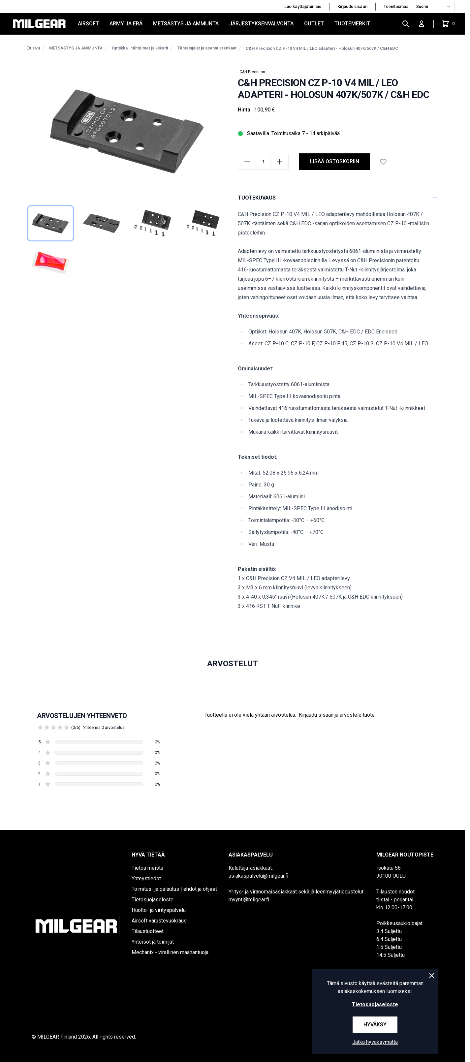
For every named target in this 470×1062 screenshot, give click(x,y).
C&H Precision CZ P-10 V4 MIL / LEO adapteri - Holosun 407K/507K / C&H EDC (322, 48)
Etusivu (33, 48)
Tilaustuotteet (148, 931)
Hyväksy (375, 1024)
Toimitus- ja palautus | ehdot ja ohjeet (174, 889)
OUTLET (314, 23)
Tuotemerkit (352, 23)
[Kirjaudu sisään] (421, 23)
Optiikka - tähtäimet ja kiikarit (140, 48)
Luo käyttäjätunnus (302, 6)
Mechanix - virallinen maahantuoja (170, 952)
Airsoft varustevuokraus (159, 921)
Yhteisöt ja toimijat (153, 942)
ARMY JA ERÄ (126, 23)
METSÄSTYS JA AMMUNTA (186, 23)
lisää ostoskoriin (334, 161)
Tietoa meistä (147, 868)
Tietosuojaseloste (152, 899)
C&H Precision (252, 72)
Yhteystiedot (146, 878)
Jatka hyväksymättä (375, 1042)
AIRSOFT (88, 23)
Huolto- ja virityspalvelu (159, 910)
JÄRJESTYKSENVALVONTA (261, 23)
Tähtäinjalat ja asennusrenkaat (206, 48)
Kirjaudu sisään (352, 6)
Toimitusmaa (396, 6)
